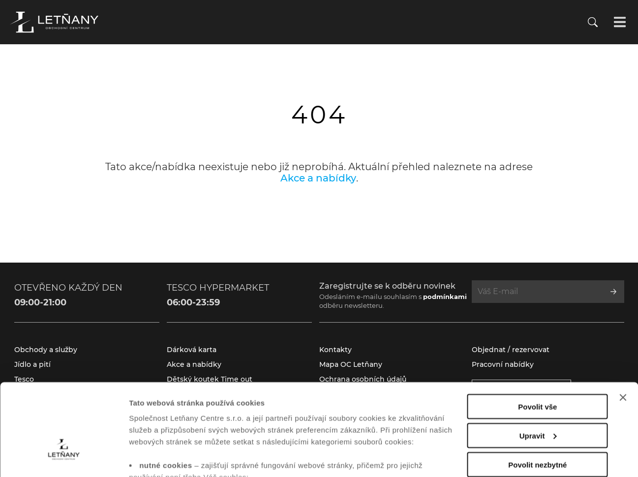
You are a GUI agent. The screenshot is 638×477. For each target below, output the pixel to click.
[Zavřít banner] (622, 328)
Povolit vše (537, 337)
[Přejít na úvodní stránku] (54, 22)
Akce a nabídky (318, 178)
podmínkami (445, 296)
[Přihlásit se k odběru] (613, 292)
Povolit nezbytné (537, 395)
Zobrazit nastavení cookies (176, 457)
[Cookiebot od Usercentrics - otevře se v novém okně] (64, 457)
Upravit (538, 366)
